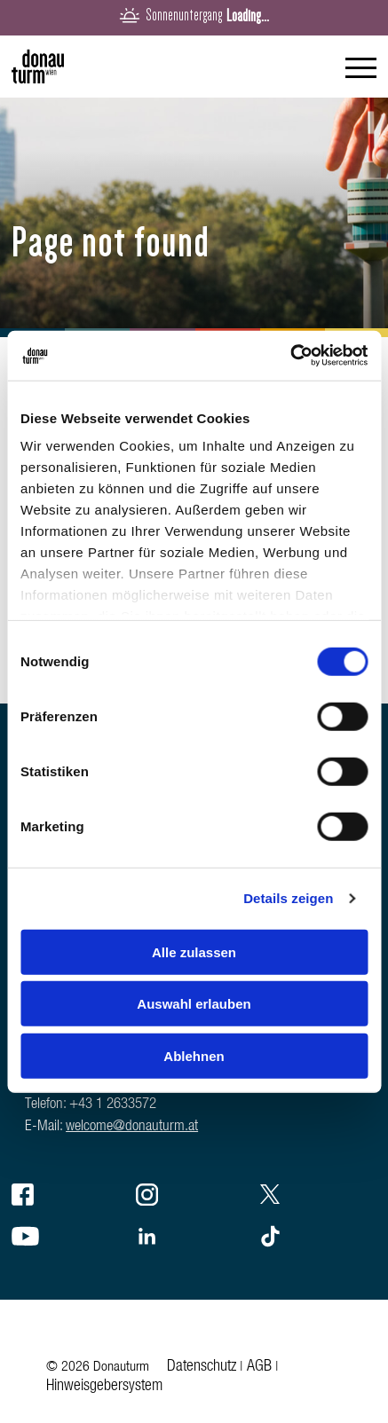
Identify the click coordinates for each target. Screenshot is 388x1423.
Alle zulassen (194, 951)
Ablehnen (193, 1055)
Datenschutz (201, 1367)
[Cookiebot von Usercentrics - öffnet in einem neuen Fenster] (290, 355)
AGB (259, 1367)
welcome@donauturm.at (132, 1127)
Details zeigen (288, 898)
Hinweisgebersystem (104, 1387)
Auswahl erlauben (193, 1003)
